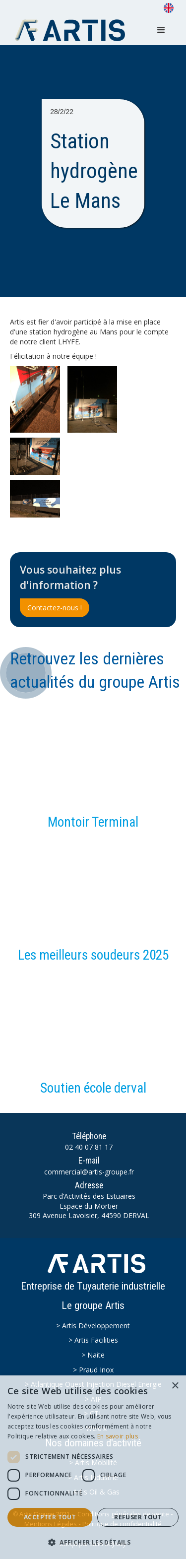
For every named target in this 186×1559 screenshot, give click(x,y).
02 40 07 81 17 (89, 1147)
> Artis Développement (93, 1325)
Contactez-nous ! (54, 607)
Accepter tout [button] (50, 1517)
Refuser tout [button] (138, 1517)
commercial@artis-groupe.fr (89, 1171)
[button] (161, 30)
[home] (72, 30)
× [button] (175, 1386)
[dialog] (93, 1467)
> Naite (93, 1355)
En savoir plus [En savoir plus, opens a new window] (117, 1436)
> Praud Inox (93, 1369)
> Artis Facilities (93, 1340)
